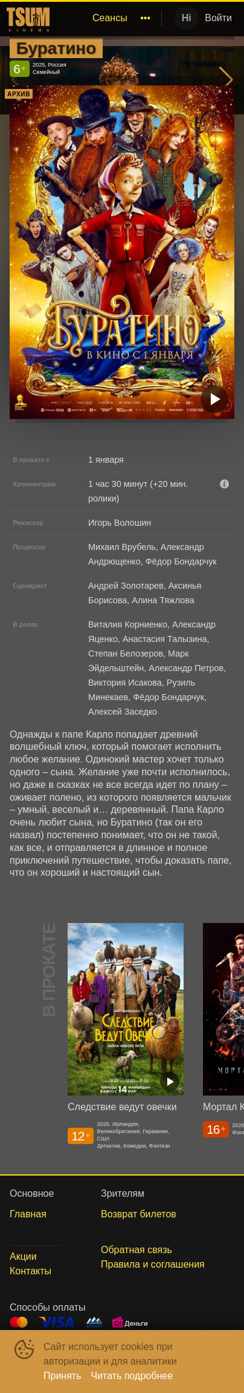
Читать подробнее (132, 1376)
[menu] (104, 18)
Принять (62, 1376)
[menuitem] (110, 18)
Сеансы (109, 18)
